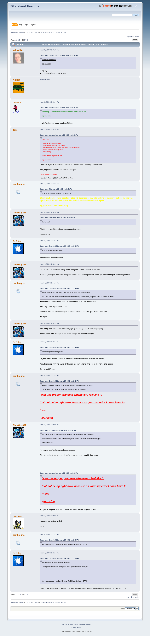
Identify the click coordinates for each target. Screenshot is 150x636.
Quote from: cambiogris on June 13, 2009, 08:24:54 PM (59, 55)
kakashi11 (18, 50)
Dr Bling (17, 241)
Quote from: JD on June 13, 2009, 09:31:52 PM (56, 189)
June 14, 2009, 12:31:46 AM (49, 553)
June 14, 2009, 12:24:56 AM (49, 283)
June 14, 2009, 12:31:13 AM (49, 534)
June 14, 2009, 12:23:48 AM (49, 264)
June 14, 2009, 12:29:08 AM (49, 425)
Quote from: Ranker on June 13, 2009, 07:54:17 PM (57, 218)
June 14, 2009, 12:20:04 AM (49, 212)
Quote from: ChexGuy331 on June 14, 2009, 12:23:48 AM (59, 288)
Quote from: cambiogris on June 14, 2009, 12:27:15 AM (59, 473)
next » (137, 37)
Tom (15, 130)
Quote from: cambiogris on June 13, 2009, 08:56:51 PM (59, 107)
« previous (130, 37)
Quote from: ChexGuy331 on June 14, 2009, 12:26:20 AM (59, 381)
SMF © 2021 (74, 624)
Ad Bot (16, 80)
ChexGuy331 (19, 212)
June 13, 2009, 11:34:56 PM (49, 183)
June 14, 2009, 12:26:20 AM (49, 323)
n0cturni (17, 102)
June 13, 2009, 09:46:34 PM (49, 50)
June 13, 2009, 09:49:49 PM (49, 102)
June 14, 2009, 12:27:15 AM (49, 375)
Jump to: (122, 608)
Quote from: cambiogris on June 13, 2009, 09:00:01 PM (59, 135)
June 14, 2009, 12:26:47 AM (49, 342)
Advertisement (45, 79)
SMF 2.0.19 (65, 624)
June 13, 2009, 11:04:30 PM (49, 129)
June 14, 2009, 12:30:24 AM (49, 516)
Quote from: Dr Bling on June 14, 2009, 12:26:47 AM (58, 430)
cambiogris (19, 184)
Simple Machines (85, 624)
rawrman (17, 516)
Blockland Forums (24, 6)
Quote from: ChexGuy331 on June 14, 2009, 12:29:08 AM (59, 540)
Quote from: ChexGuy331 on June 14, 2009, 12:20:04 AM (59, 246)
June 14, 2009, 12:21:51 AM (49, 241)
